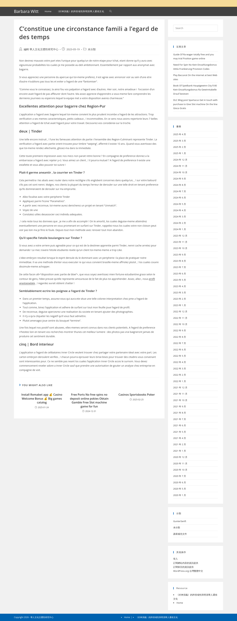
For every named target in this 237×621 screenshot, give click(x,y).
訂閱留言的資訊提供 (183, 566)
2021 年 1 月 (179, 450)
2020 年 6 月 (179, 482)
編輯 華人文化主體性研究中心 (41, 49)
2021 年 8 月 (179, 412)
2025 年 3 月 (179, 140)
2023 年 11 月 (180, 241)
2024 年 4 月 (179, 210)
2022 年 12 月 (180, 311)
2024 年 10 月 (180, 172)
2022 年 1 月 (179, 381)
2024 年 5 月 (179, 204)
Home (180, 602)
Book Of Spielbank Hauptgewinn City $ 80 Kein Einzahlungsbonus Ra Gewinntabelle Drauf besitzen (195, 89)
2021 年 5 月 (179, 431)
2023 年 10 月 (180, 248)
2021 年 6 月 (179, 425)
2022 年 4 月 (179, 362)
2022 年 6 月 (179, 349)
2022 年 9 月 (179, 330)
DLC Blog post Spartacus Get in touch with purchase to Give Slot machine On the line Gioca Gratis (195, 104)
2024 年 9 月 (179, 178)
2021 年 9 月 (179, 406)
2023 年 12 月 (180, 235)
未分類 (92, 49)
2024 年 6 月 (179, 197)
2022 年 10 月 (180, 324)
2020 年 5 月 (179, 488)
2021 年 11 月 (180, 393)
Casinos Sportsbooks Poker (136, 394)
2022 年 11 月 (180, 317)
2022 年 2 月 (179, 374)
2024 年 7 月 (179, 191)
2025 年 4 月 (179, 134)
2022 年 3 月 (179, 368)
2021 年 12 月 (180, 387)
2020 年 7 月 (179, 476)
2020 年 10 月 (180, 469)
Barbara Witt (26, 11)
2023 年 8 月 (179, 260)
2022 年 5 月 (179, 355)
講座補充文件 (180, 533)
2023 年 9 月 (179, 254)
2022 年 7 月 (179, 343)
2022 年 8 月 (179, 336)
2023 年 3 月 (179, 292)
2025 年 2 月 (179, 147)
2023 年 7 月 (179, 267)
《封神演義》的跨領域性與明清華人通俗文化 (157, 617)
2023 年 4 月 (179, 286)
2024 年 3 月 (179, 216)
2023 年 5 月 (179, 279)
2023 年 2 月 (179, 298)
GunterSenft (179, 521)
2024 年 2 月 (179, 223)
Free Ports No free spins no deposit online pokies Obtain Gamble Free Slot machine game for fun (89, 400)
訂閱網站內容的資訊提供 (185, 562)
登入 (175, 558)
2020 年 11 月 (180, 463)
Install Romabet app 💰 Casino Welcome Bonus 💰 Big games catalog (41, 398)
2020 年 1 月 (179, 495)
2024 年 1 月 (179, 229)
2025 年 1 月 (179, 153)
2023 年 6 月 (179, 273)
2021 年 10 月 (180, 400)
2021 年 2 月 (179, 444)
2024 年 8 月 (179, 184)
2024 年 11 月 (180, 165)
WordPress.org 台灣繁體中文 (188, 570)
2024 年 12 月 (180, 159)
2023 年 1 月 (179, 305)
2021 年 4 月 (179, 438)
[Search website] (110, 11)
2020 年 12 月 (180, 457)
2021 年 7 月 (179, 419)
